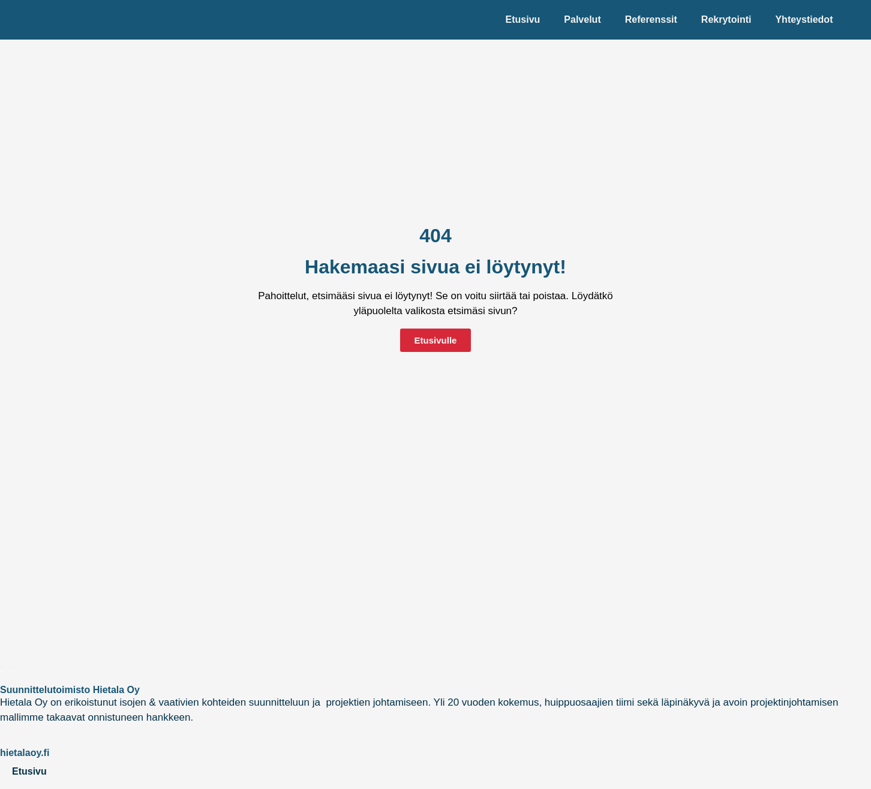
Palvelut (582, 19)
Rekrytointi (726, 19)
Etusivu (523, 19)
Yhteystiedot (804, 19)
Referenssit (651, 19)
